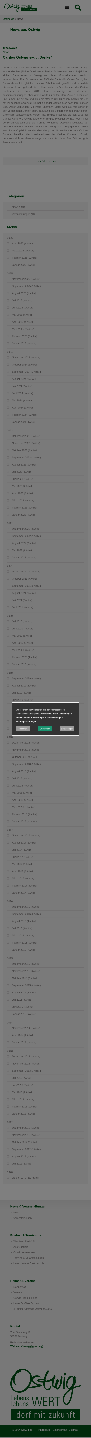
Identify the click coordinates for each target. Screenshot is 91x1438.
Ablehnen (23, 729)
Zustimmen (45, 729)
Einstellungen (67, 729)
